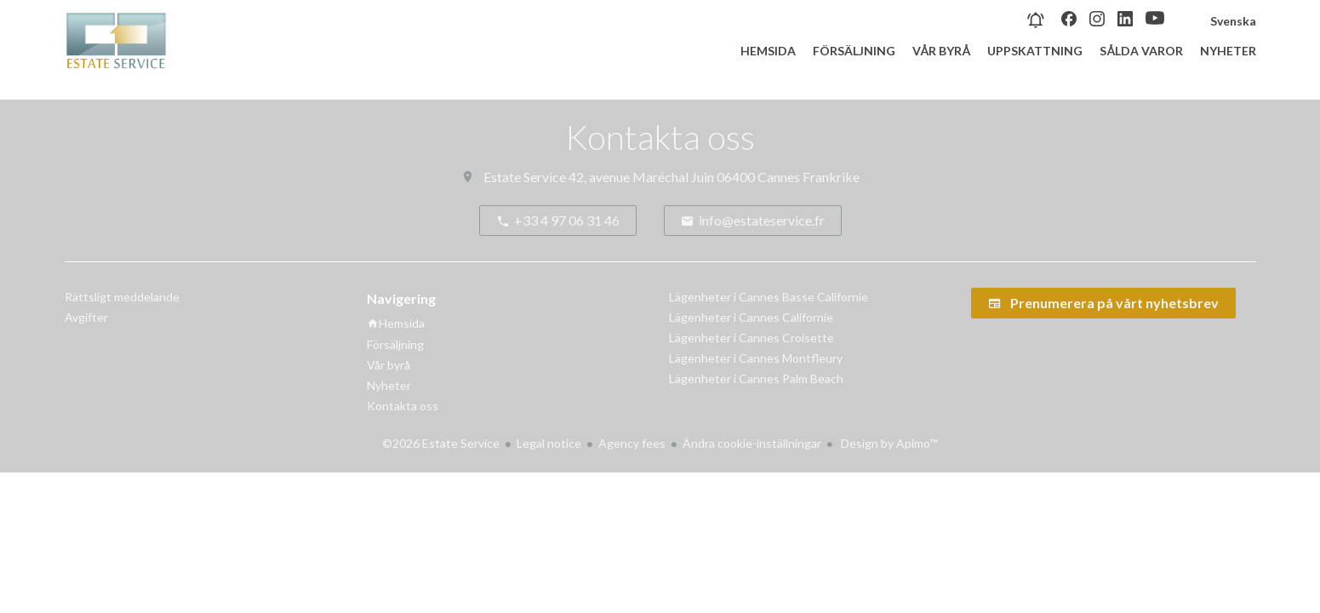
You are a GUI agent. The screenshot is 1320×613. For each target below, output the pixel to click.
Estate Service (524, 177)
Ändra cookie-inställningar (752, 443)
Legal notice (549, 443)
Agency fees (632, 443)
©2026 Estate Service (441, 443)
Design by (888, 443)
